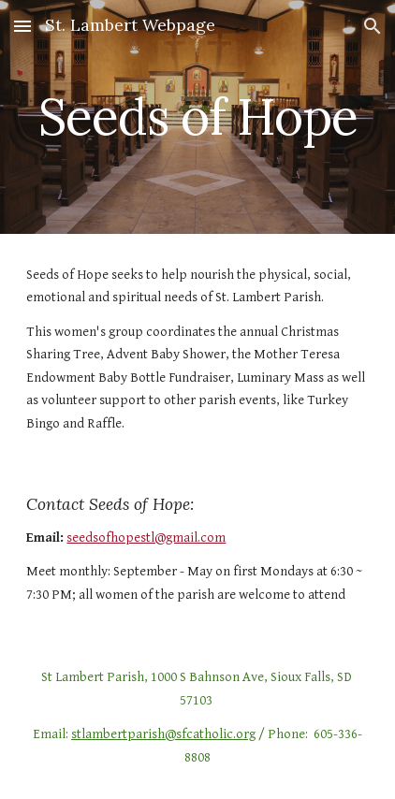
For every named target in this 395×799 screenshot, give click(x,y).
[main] (197, 116)
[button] (22, 25)
